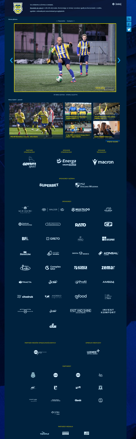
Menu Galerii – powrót (15, 99)
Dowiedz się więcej (36, 8)
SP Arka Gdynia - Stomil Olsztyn (65, 95)
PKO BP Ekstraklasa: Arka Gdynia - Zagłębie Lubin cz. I (105, 117)
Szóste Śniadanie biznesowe (103, 136)
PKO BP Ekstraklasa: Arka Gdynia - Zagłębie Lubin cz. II (77, 117)
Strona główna (12, 19)
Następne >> (71, 21)
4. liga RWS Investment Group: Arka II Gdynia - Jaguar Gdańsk (77, 135)
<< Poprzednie (60, 21)
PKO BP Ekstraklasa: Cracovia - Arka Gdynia (24, 136)
